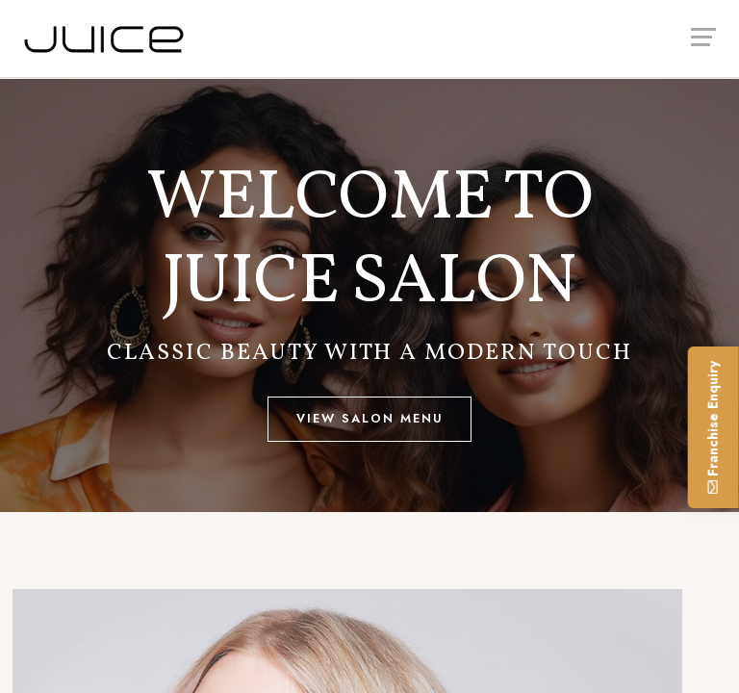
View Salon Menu (370, 418)
